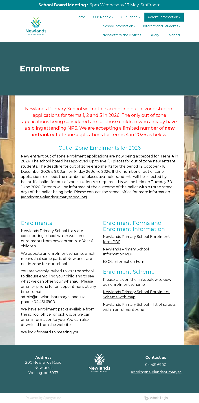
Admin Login (156, 398)
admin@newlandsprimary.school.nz (54, 197)
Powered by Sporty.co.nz (43, 398)
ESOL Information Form (124, 261)
